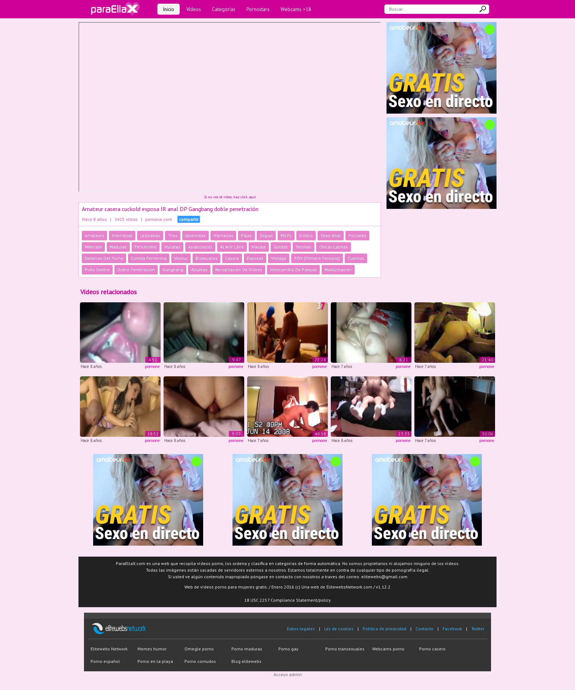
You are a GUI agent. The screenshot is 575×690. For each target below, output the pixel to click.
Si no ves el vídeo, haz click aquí (230, 197)
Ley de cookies (339, 628)
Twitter (477, 628)
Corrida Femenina (148, 258)
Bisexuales (206, 258)
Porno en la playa (155, 661)
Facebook (452, 628)
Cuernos (356, 258)
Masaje (259, 247)
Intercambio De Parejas (293, 269)
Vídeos (193, 9)
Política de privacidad (384, 628)
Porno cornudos (200, 661)
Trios (172, 235)
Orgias (266, 235)
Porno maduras (246, 649)
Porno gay (288, 649)
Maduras (118, 247)
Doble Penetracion (136, 269)
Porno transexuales (345, 649)
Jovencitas (195, 235)
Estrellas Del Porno (104, 258)
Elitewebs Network (109, 649)
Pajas (246, 235)
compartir (188, 219)
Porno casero (432, 649)
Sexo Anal (331, 235)
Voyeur (181, 258)
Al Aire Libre (232, 247)
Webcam (93, 247)
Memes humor (152, 649)
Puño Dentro (97, 269)
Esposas (255, 258)
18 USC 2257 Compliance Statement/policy (287, 600)
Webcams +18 (296, 9)
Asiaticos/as (200, 247)
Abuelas (199, 269)
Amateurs (94, 235)
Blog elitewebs (246, 661)
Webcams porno (388, 649)
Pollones (357, 235)
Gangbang (172, 269)
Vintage (278, 258)
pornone (152, 366)
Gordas (281, 247)
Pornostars (258, 9)
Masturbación (338, 269)
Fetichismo (146, 247)
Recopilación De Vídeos (238, 269)
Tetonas (303, 247)
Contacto (424, 628)
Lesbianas (150, 235)
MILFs (286, 235)
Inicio (168, 9)
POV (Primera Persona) (317, 258)
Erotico (306, 235)
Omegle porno (199, 649)
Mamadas (223, 235)
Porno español (105, 661)
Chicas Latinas (333, 247)
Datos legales (301, 628)
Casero (232, 258)
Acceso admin (288, 674)
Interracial (122, 235)
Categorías (223, 9)
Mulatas (172, 247)
